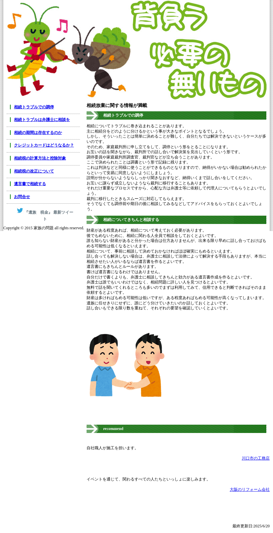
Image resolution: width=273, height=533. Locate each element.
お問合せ (22, 196)
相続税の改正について (34, 171)
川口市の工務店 (256, 458)
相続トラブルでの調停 (34, 107)
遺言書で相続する (30, 183)
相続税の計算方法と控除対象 (40, 158)
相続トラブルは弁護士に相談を (42, 119)
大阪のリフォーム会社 (250, 489)
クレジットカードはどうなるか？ (44, 145)
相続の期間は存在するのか (38, 132)
